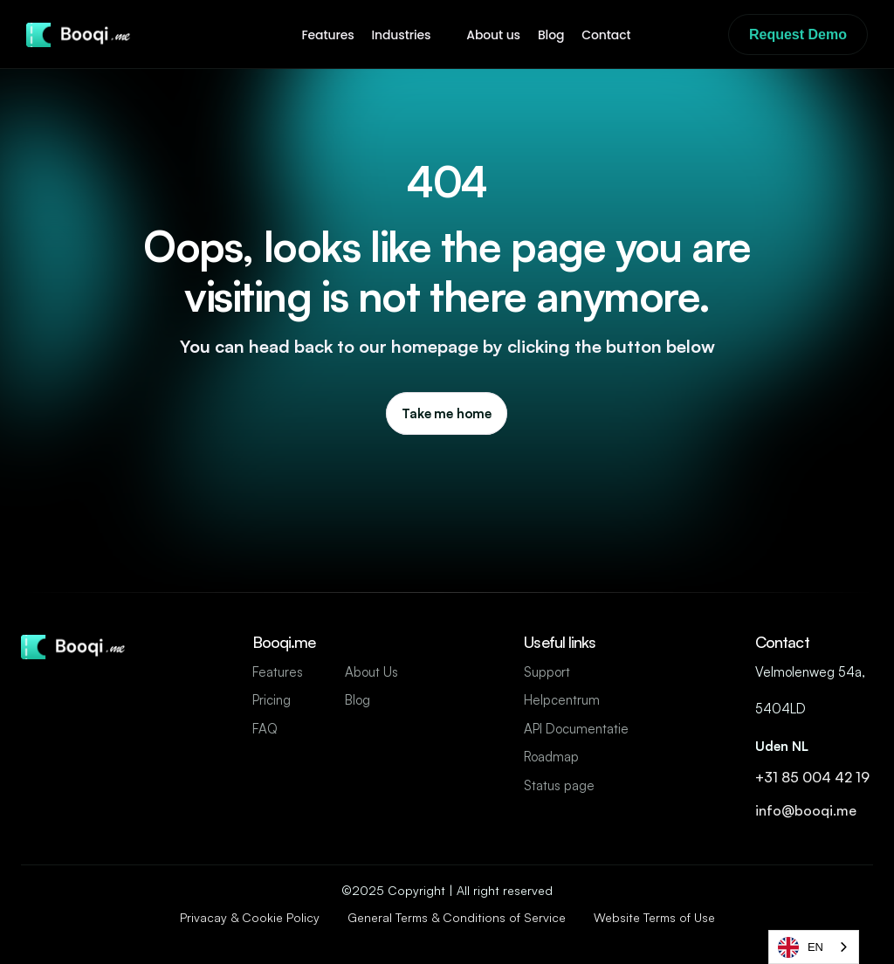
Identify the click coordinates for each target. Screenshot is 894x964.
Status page (559, 785)
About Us (371, 672)
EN (800, 947)
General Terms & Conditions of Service (456, 917)
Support (547, 672)
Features (277, 672)
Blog (357, 700)
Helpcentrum (562, 700)
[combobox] (813, 947)
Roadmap (551, 756)
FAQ (265, 728)
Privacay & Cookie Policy (250, 917)
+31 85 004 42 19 (814, 777)
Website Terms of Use (654, 917)
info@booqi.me (807, 810)
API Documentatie (576, 728)
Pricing (271, 700)
